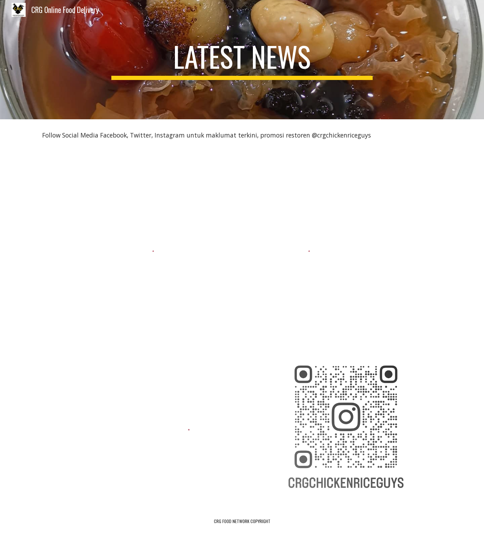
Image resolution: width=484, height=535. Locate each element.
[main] (242, 59)
